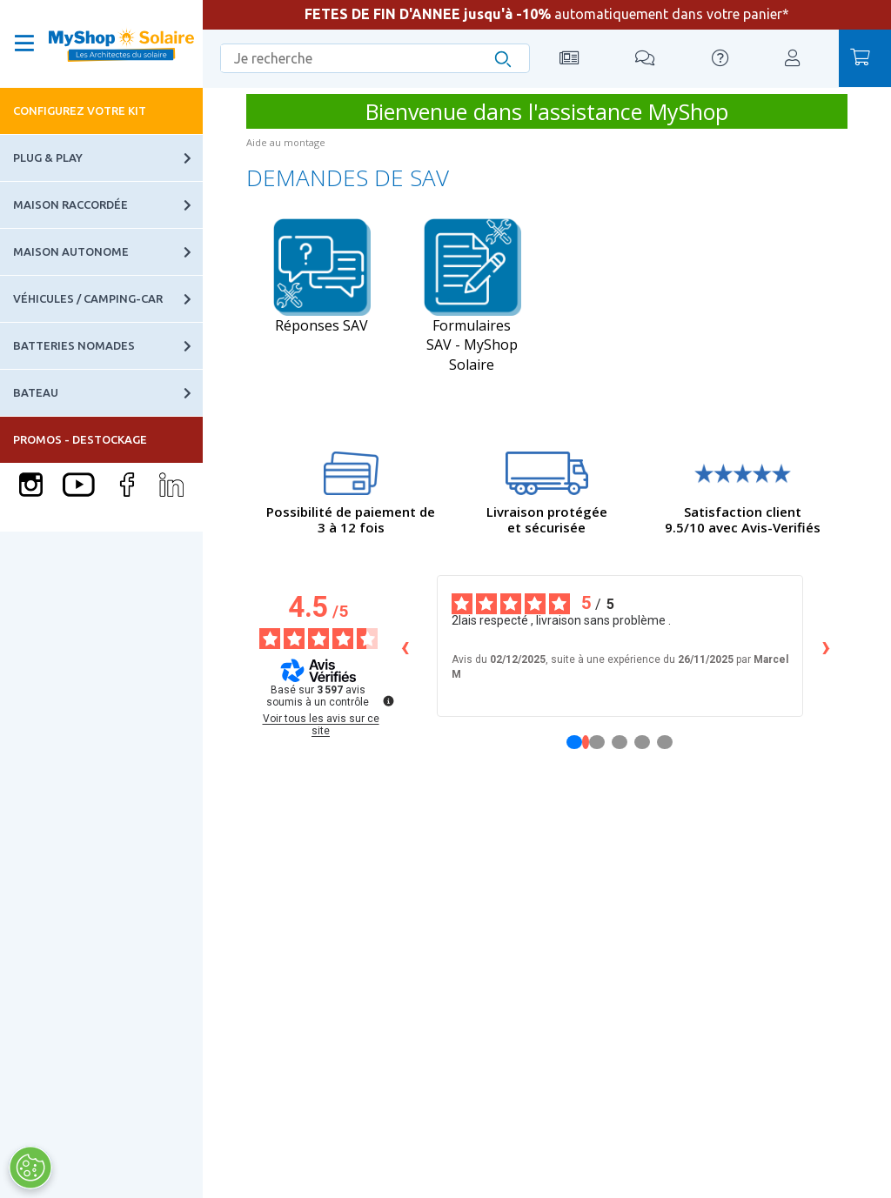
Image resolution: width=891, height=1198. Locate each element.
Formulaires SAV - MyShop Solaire (472, 296)
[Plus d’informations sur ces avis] (387, 699)
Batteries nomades (108, 346)
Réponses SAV (321, 276)
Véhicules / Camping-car (108, 299)
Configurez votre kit (79, 110)
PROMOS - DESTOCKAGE (80, 439)
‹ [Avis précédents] (405, 646)
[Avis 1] (585, 742)
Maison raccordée (108, 205)
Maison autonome (108, 252)
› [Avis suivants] (826, 646)
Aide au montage (285, 142)
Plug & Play (108, 158)
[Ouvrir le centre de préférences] (29, 1167)
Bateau (108, 393)
